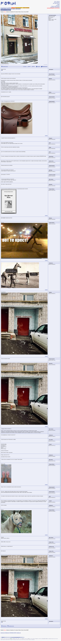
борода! (38, 66)
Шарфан (50, 292)
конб (8, 64)
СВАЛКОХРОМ (56, 7)
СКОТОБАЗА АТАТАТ (12, 632)
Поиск (20, 11)
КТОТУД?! (57, 5)
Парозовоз (50, 363)
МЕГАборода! (45, 66)
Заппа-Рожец (51, 156)
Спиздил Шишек (51, 222)
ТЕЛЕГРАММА (26, 7)
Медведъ (50, 78)
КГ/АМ (33, 66)
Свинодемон (51, 69)
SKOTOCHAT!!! (18, 7)
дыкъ (50, 142)
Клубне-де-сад (51, 546)
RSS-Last (56, 3)
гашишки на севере (52, 174)
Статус (22, 11)
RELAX (9, 8)
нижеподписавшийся (52, 15)
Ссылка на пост (5, 66)
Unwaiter (52, 20)
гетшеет (46, 64)
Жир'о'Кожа (51, 459)
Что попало (16, 11)
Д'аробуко (50, 184)
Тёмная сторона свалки (55, 6)
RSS (53, 3)
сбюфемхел (51, 505)
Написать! (8, 11)
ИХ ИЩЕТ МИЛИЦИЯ (16, 8)
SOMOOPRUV (4, 8)
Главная (2, 11)
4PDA (58, 4)
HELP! (28, 11)
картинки (2, 64)
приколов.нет (3, 632)
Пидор (50, 147)
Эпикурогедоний (51, 96)
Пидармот (50, 138)
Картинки (12, 11)
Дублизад (50, 170)
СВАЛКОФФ (52, 7)
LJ (58, 3)
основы (5, 64)
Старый (50, 444)
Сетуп (25, 11)
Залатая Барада (56, 2)
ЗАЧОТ (29, 66)
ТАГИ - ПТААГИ (56, 1)
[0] (1, 70)
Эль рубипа (51, 439)
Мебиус (50, 92)
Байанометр (7, 632)
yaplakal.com (19, 632)
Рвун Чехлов (51, 179)
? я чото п (24, 66)
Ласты (5, 11)
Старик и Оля (51, 551)
